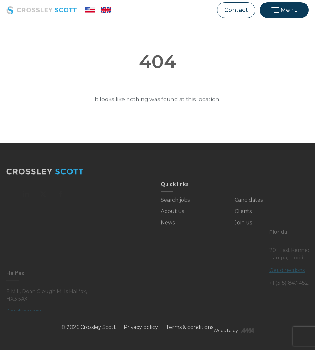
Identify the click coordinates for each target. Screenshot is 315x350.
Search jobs (175, 204)
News (168, 226)
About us (172, 215)
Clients (243, 215)
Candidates (249, 204)
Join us (243, 226)
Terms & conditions (189, 327)
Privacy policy (141, 327)
